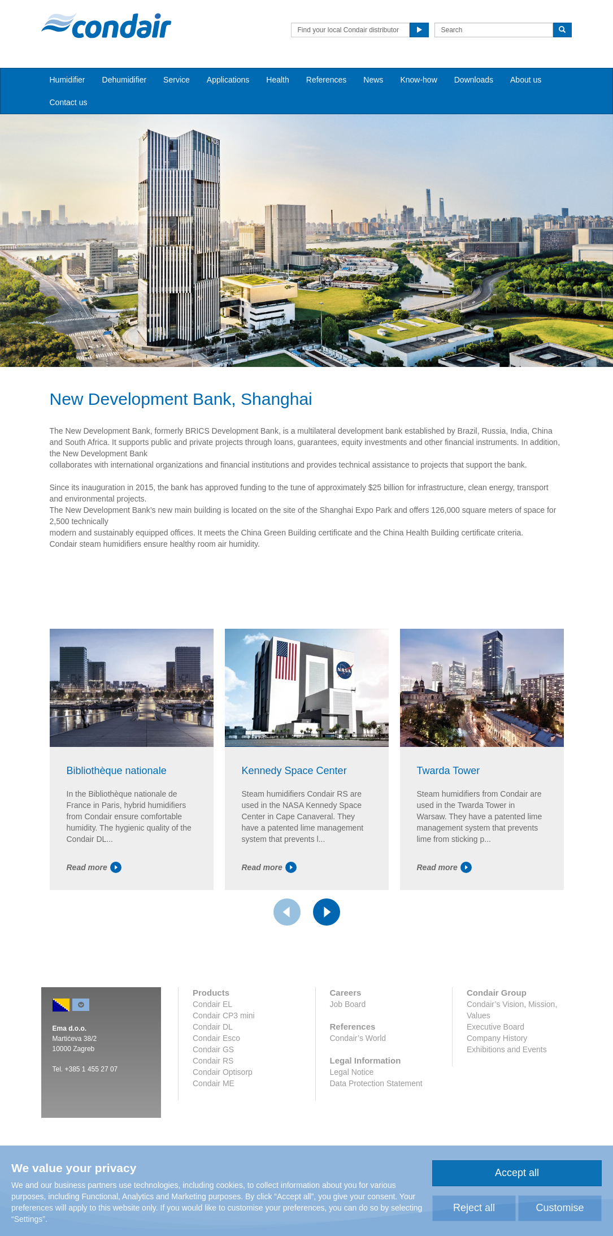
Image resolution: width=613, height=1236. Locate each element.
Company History (497, 1038)
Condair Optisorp (223, 1072)
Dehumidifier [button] (124, 79)
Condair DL (213, 1026)
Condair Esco (216, 1038)
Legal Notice (352, 1072)
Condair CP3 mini (224, 1015)
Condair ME (213, 1083)
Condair (106, 25)
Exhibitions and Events (507, 1049)
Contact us (69, 102)
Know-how (418, 79)
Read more (94, 867)
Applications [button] (228, 79)
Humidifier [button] (67, 79)
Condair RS (213, 1060)
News (373, 79)
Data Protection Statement (376, 1083)
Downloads (473, 79)
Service (176, 79)
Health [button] (277, 79)
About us (525, 79)
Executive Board (495, 1026)
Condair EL (212, 1004)
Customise (560, 1207)
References (326, 79)
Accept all (517, 1172)
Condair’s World (358, 1038)
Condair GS (213, 1049)
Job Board (348, 1004)
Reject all (474, 1207)
